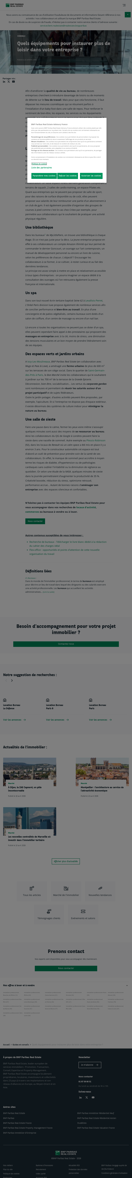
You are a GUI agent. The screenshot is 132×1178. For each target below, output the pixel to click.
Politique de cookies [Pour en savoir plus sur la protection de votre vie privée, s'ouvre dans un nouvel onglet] (39, 164)
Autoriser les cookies (91, 176)
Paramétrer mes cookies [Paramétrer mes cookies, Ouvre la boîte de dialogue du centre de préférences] (44, 176)
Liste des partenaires (41, 168)
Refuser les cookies (68, 176)
